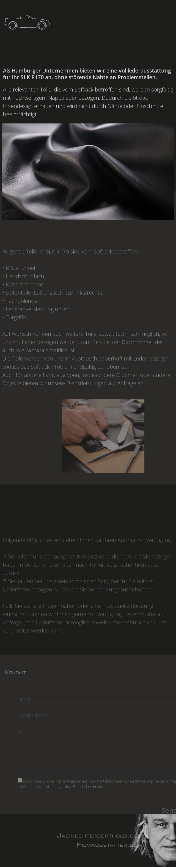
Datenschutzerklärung (90, 794)
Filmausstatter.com (118, 844)
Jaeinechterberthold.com (108, 835)
